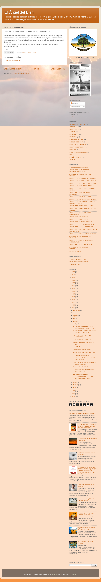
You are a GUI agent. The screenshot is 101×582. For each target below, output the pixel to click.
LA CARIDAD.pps (75, 251)
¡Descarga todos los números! (78, 167)
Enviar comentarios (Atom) (21, 73)
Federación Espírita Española (78, 261)
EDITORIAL (73, 137)
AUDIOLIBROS (74, 129)
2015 (73, 294)
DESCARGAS (73, 134)
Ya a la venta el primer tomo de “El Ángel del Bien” (84, 358)
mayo (75, 321)
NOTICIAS (72, 149)
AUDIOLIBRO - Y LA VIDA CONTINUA (81, 224)
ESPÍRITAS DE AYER (76, 139)
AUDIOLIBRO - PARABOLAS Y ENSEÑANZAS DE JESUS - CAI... (84, 327)
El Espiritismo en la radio (81, 355)
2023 (73, 272)
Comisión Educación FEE (77, 259)
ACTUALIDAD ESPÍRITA (30, 52)
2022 (73, 274)
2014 (73, 296)
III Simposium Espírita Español (82, 367)
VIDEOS (72, 159)
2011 (73, 305)
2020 (73, 280)
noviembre (76, 310)
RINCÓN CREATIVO (76, 157)
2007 (73, 396)
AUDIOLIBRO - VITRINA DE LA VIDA (81, 206)
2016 (73, 291)
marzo (75, 382)
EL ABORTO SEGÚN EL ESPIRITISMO (81, 413)
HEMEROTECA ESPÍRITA (77, 144)
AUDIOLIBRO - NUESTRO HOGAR (80, 244)
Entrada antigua (58, 69)
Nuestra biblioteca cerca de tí (78, 152)
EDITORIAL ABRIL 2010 (80, 374)
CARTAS (72, 132)
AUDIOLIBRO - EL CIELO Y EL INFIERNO (82, 233)
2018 (73, 285)
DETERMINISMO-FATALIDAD (82, 339)
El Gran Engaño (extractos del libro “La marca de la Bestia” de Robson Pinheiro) (87, 426)
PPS (70, 154)
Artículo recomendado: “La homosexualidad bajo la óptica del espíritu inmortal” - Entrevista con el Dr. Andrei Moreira (87, 470)
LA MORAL (76, 347)
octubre (75, 313)
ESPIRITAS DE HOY (76, 142)
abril (74, 324)
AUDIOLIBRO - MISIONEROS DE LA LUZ (82, 199)
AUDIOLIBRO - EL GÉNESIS (78, 217)
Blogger (74, 574)
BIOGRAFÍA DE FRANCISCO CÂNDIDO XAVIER (87, 528)
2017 (73, 288)
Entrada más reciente (13, 69)
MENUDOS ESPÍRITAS (76, 147)
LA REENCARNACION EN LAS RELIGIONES (83, 336)
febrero (75, 385)
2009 (73, 391)
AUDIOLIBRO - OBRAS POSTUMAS (81, 227)
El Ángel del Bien (19, 12)
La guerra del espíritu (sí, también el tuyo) (86, 499)
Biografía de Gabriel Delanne (82, 349)
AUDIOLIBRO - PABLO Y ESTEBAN (80, 222)
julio (74, 318)
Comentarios (75, 106)
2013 (73, 299)
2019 (73, 283)
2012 (73, 302)
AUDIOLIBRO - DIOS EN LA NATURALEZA (83, 183)
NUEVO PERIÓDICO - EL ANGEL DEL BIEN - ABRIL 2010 (83, 377)
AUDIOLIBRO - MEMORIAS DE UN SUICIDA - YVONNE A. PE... (84, 331)
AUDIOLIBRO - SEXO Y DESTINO (80, 196)
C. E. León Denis (74, 264)
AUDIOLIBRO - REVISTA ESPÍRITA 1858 (82, 181)
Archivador (72, 117)
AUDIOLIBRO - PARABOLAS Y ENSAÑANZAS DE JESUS (79, 170)
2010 (73, 308)
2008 (73, 394)
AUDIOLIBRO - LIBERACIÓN (78, 219)
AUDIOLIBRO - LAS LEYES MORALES (81, 186)
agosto (75, 315)
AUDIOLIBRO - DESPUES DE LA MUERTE (83, 178)
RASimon (54, 574)
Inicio (36, 69)
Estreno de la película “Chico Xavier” (84, 352)
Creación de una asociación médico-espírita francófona (84, 363)
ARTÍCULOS (73, 127)
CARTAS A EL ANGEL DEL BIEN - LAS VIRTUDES (84, 370)
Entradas (74, 103)
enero (75, 387)
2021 (73, 277)
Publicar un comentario (13, 60)
